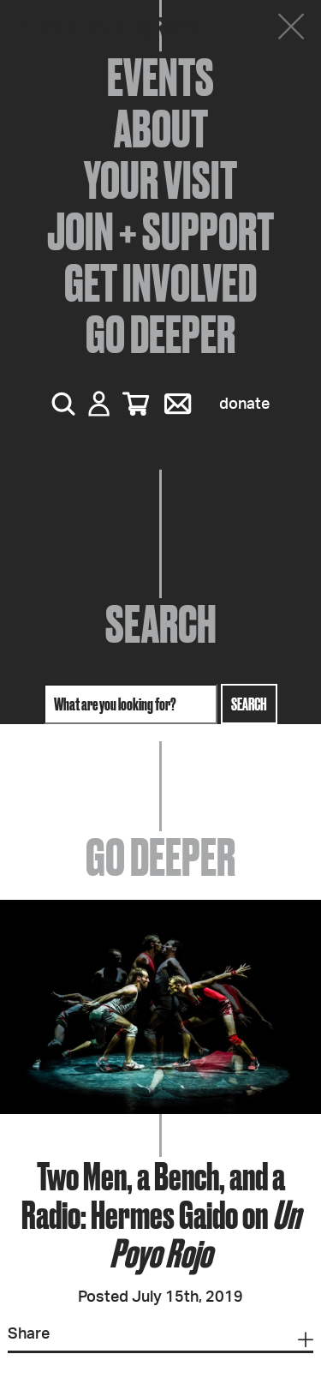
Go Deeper (160, 334)
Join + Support (160, 231)
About (161, 128)
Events (160, 77)
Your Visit (160, 180)
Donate (244, 404)
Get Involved (160, 283)
